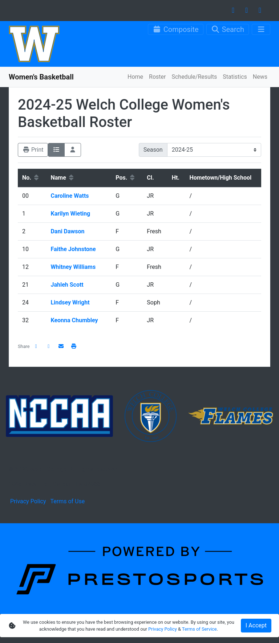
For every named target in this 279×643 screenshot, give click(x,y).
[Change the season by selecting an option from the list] (214, 150)
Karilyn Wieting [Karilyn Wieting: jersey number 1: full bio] (71, 213)
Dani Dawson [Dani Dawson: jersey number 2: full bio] (68, 231)
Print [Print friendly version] (33, 149)
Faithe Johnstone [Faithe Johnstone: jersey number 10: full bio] (73, 249)
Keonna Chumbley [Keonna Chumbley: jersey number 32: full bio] (74, 320)
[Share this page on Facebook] (36, 346)
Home (135, 76)
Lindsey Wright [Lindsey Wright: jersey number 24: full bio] (70, 302)
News (260, 76)
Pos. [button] (126, 177)
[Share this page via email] (61, 346)
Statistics (235, 76)
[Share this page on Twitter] (48, 346)
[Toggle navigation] (261, 29)
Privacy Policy (28, 501)
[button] (73, 346)
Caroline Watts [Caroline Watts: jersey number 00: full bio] (70, 195)
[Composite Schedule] (175, 29)
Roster (157, 76)
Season (153, 149)
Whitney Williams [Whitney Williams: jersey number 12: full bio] (73, 266)
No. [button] (31, 177)
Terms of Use (67, 501)
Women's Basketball (41, 77)
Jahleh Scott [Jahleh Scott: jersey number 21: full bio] (67, 284)
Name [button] (62, 177)
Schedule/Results (194, 76)
